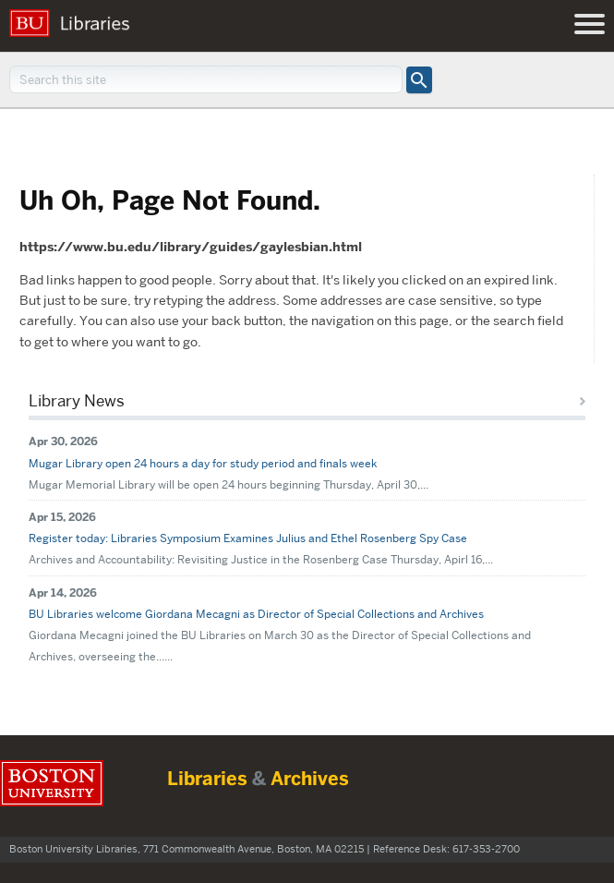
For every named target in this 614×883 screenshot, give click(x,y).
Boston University (51, 783)
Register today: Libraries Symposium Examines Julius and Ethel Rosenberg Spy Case (248, 538)
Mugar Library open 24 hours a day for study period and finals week (203, 463)
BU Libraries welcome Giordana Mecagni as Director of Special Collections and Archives (256, 614)
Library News (77, 401)
